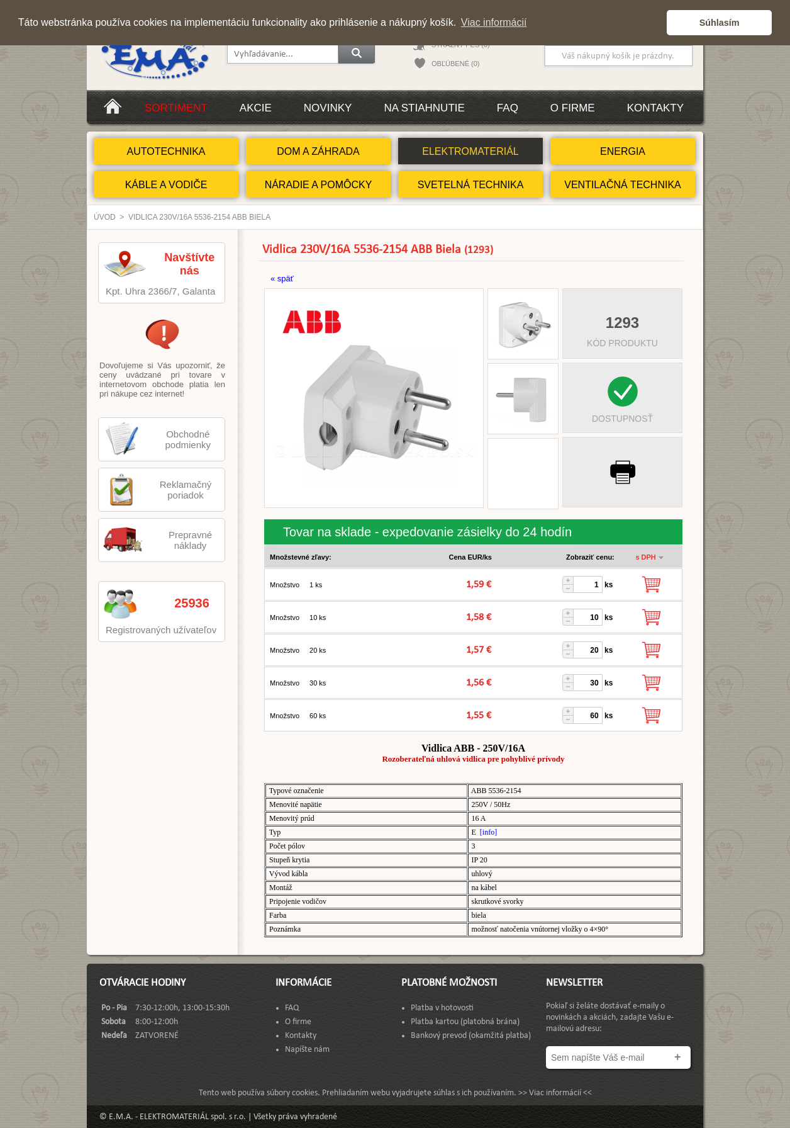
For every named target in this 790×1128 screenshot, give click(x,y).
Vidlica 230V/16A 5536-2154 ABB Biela (199, 217)
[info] (488, 832)
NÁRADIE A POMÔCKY (318, 184)
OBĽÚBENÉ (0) (455, 63)
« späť (282, 278)
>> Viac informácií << (555, 1093)
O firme (572, 108)
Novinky (328, 108)
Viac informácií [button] (494, 22)
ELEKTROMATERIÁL (470, 151)
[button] (653, 23)
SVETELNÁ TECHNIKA (471, 184)
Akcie (256, 108)
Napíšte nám (307, 1049)
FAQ (507, 108)
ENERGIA (622, 151)
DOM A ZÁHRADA (318, 151)
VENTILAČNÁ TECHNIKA (622, 184)
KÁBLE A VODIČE (166, 184)
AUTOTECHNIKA (165, 151)
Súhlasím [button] (719, 23)
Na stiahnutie (424, 108)
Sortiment (176, 108)
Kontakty (655, 108)
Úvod (105, 217)
